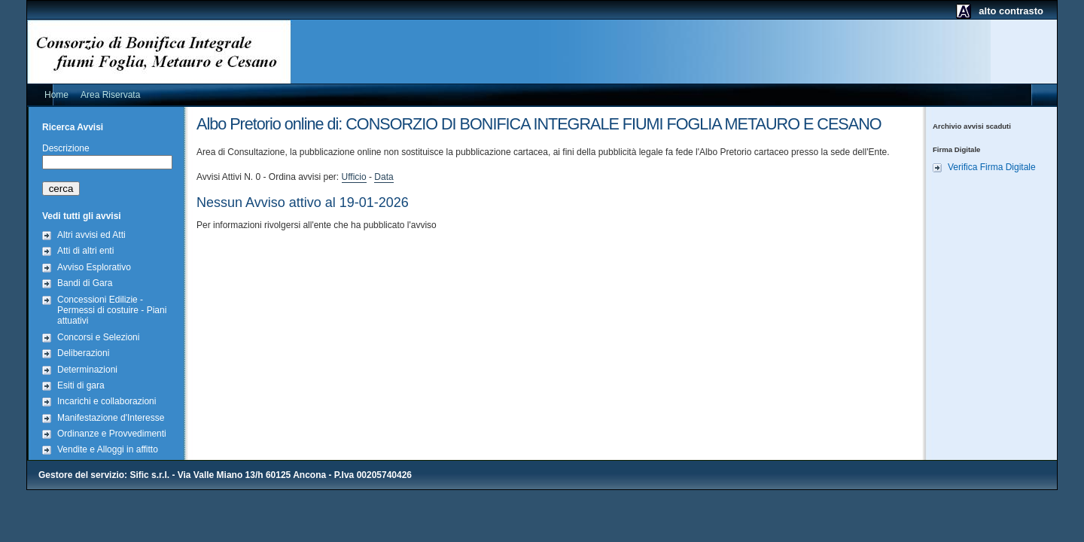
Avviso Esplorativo (94, 267)
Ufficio (354, 177)
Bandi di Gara (84, 283)
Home (56, 95)
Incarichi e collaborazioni (106, 401)
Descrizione (66, 148)
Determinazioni (87, 369)
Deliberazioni (83, 353)
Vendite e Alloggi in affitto (107, 449)
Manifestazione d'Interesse (110, 418)
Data (383, 177)
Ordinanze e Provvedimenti (111, 433)
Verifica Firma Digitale (992, 167)
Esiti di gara (81, 385)
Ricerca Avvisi (72, 127)
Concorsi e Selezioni (98, 337)
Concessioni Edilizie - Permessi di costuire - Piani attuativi (111, 310)
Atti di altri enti (85, 250)
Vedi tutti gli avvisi (81, 216)
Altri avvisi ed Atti (91, 235)
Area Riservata (110, 95)
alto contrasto (1011, 11)
